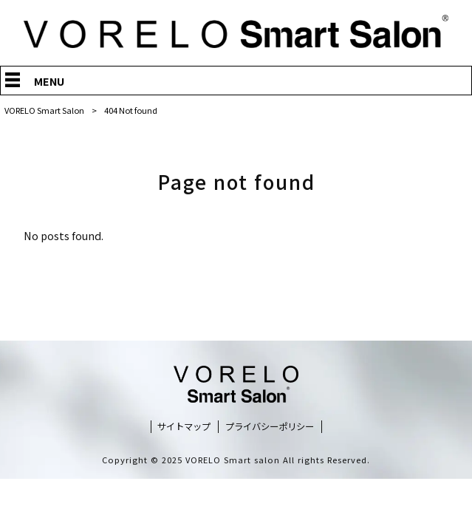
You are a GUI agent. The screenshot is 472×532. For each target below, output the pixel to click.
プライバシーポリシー (269, 426)
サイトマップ (184, 426)
